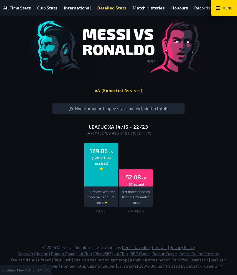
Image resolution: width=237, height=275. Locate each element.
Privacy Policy (182, 247)
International (79, 7)
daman (42, 253)
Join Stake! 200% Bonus (140, 266)
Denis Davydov (135, 247)
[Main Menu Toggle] (224, 8)
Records (207, 7)
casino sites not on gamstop (100, 259)
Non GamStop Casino (80, 266)
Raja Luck (62, 259)
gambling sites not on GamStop (159, 259)
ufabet (44, 259)
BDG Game (140, 253)
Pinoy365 (103, 253)
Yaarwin (25, 253)
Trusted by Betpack (183, 266)
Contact (159, 247)
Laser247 (213, 266)
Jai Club (85, 253)
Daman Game (63, 253)
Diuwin (109, 266)
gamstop (199, 259)
